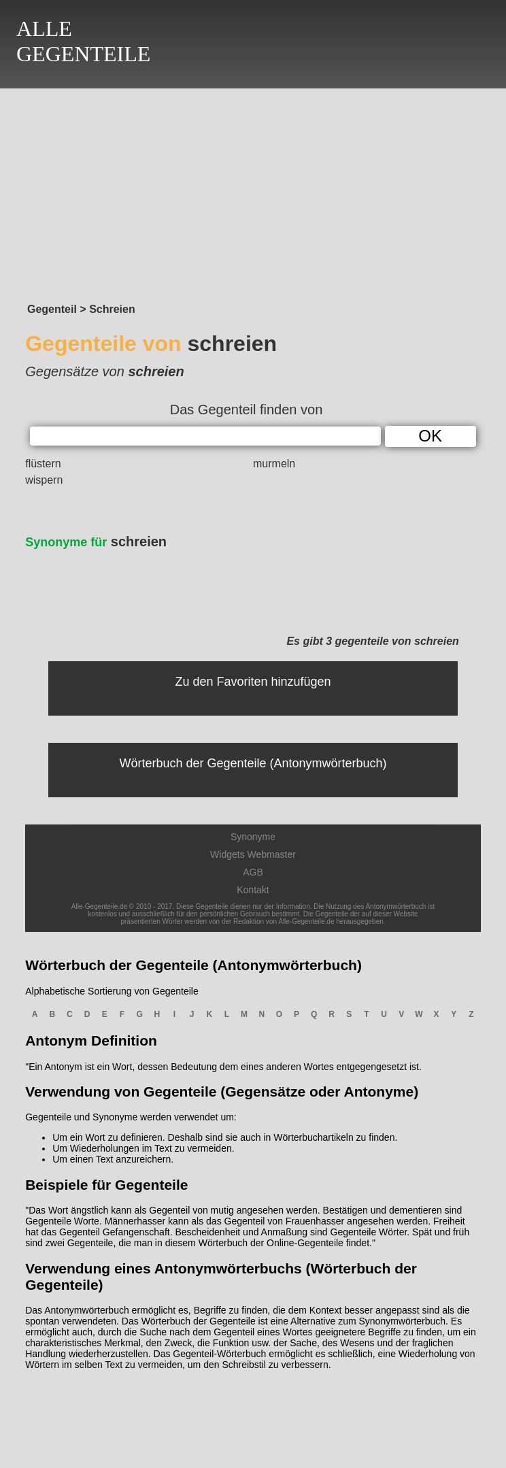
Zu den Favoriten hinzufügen (253, 681)
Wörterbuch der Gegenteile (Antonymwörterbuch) (252, 763)
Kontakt (253, 889)
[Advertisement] (253, 192)
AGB (253, 872)
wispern (44, 480)
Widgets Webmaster (253, 854)
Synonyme (253, 836)
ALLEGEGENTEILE (83, 41)
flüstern (43, 463)
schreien (96, 541)
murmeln (274, 463)
